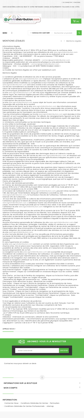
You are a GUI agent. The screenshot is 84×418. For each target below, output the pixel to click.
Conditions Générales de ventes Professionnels (24, 406)
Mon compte (10, 388)
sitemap (50, 406)
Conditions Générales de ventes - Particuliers (40, 403)
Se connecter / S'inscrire (71, 2)
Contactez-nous (11, 403)
